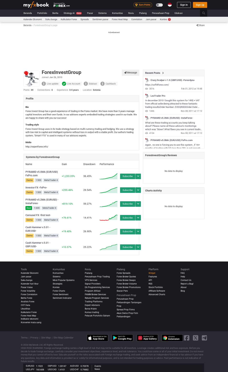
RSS (150, 284)
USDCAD (52, 369)
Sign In (184, 4)
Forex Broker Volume (127, 284)
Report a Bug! (187, 284)
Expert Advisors (92, 305)
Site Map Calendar (63, 337)
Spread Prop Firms (126, 309)
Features (153, 276)
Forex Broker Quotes (126, 276)
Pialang (143, 13)
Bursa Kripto (91, 308)
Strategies (57, 284)
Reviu (131, 13)
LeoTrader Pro (158, 96)
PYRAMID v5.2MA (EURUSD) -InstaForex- (41, 201)
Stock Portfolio (156, 287)
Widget (152, 273)
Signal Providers (92, 284)
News (97, 369)
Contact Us (186, 280)
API (150, 280)
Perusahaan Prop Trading (97, 276)
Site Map (46, 337)
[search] (205, 13)
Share (200, 25)
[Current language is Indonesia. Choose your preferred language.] (170, 4)
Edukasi (179, 13)
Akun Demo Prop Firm (127, 313)
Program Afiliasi (92, 291)
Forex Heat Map (120, 19)
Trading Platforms (93, 301)
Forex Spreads (123, 273)
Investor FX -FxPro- (36, 187)
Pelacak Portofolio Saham (97, 315)
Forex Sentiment (60, 294)
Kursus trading (92, 312)
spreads (85, 19)
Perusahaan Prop (160, 13)
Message (130, 72)
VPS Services (91, 280)
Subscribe (128, 176)
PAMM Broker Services (95, 294)
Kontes (165, 19)
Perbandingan (123, 316)
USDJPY (30, 369)
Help (183, 276)
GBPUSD (52, 366)
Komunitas (117, 13)
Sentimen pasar (100, 19)
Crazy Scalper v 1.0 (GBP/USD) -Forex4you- (173, 80)
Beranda (28, 13)
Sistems (102, 13)
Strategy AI (73, 13)
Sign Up (200, 4)
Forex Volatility (28, 291)
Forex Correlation (29, 294)
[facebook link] (186, 338)
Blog (183, 291)
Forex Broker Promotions (129, 287)
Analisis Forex (27, 301)
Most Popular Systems (63, 280)
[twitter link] (195, 338)
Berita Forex (26, 298)
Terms (24, 337)
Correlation (136, 19)
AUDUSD (74, 366)
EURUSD (30, 366)
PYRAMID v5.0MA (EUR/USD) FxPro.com (41, 173)
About (183, 287)
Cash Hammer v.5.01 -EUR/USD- (37, 229)
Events (98, 366)
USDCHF (74, 369)
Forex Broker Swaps (126, 280)
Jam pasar (151, 19)
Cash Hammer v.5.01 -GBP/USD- (37, 244)
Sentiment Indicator (62, 298)
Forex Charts (59, 291)
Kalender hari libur (29, 284)
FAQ (183, 273)
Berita (55, 13)
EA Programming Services (97, 287)
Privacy (34, 337)
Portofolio (42, 13)
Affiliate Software (157, 291)
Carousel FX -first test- (38, 215)
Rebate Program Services (97, 298)
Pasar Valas (27, 287)
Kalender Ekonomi (33, 19)
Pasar (90, 13)
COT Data (25, 305)
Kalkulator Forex (69, 19)
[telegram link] (204, 338)
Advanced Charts (157, 294)
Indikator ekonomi (29, 319)
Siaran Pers (122, 291)
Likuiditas (25, 308)
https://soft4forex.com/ (157, 84)
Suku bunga (51, 19)
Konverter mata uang (31, 322)
